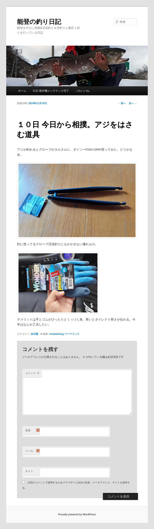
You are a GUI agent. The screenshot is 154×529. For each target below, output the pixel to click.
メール (32, 451)
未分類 (34, 334)
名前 (32, 431)
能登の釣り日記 (39, 21)
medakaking (56, 334)
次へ (133, 103)
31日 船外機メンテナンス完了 (51, 90)
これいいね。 (83, 90)
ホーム (22, 90)
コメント (32, 373)
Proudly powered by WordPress (77, 514)
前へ (122, 103)
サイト (29, 471)
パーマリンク (71, 334)
